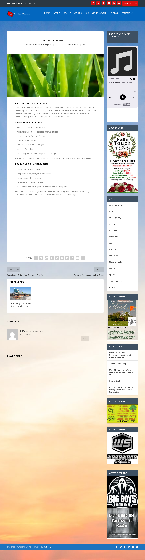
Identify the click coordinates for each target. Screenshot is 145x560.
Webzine (47, 557)
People (112, 278)
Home (12, 23)
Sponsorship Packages (61, 23)
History (112, 259)
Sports (112, 285)
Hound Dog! (114, 391)
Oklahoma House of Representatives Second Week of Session (120, 365)
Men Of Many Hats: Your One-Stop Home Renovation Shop (122, 382)
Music (111, 221)
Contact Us (92, 23)
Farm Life (113, 247)
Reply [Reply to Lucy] (85, 348)
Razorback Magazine (44, 54)
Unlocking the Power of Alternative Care (20, 314)
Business (113, 240)
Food (111, 253)
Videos (79, 23)
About (21, 23)
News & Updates (116, 215)
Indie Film (113, 266)
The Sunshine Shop (117, 374)
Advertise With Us (37, 23)
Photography (115, 228)
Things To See (115, 291)
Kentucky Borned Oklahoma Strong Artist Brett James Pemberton (122, 399)
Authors (112, 234)
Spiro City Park (29, 3)
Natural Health (73, 54)
